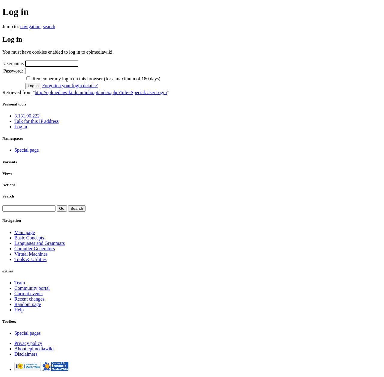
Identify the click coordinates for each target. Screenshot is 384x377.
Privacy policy (28, 343)
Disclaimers (25, 354)
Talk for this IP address (36, 121)
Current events (28, 293)
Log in (20, 126)
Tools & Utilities (30, 259)
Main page (24, 232)
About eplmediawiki (34, 348)
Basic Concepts (29, 237)
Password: (13, 70)
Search (8, 196)
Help (19, 309)
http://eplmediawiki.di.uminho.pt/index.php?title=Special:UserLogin (101, 92)
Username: (13, 63)
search (49, 26)
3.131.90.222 (27, 115)
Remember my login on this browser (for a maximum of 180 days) (96, 78)
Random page (27, 304)
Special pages (27, 333)
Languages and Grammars (39, 243)
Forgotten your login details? (70, 85)
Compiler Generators (34, 248)
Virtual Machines (31, 254)
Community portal (32, 288)
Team (19, 282)
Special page (26, 150)
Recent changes (29, 298)
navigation (30, 26)
